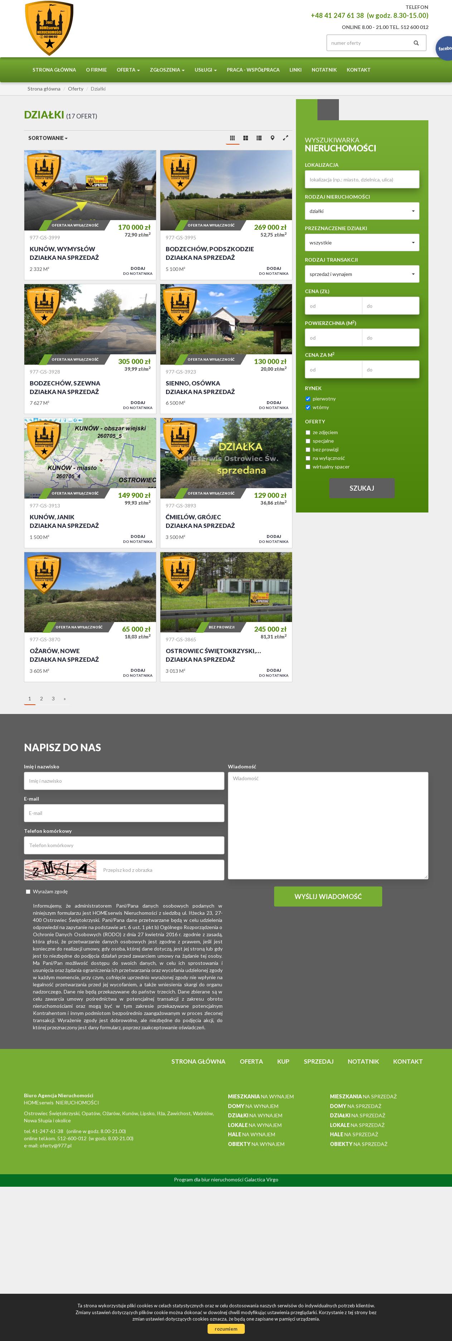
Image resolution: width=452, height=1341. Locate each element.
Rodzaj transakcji (331, 260)
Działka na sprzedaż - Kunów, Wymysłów (90, 215)
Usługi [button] (206, 70)
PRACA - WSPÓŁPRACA (253, 70)
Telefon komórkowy (48, 831)
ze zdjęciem (322, 432)
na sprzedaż (363, 1096)
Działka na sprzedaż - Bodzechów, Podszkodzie (226, 215)
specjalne (320, 441)
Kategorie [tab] (328, 110)
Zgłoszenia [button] (167, 70)
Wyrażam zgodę (47, 891)
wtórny (317, 407)
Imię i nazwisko (41, 766)
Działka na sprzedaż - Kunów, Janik (90, 483)
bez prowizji (322, 449)
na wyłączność (325, 458)
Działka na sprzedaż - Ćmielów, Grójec (226, 483)
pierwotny (321, 398)
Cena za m (320, 354)
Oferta (251, 1061)
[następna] (64, 699)
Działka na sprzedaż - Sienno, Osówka (226, 349)
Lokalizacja (322, 165)
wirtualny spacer (328, 466)
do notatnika (137, 271)
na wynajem (261, 1096)
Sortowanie (48, 138)
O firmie (96, 70)
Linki (296, 70)
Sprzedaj (319, 1061)
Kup (283, 1061)
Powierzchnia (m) (330, 323)
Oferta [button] (128, 70)
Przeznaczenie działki (336, 228)
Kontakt (359, 70)
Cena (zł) (317, 291)
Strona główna (54, 70)
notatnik (324, 70)
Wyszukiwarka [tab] (306, 110)
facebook (307, 42)
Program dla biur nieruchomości (209, 1179)
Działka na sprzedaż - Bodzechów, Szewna (90, 349)
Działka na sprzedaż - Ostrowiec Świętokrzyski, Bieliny (226, 617)
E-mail (31, 799)
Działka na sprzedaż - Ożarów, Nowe (90, 617)
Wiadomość (242, 766)
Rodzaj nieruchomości (337, 197)
